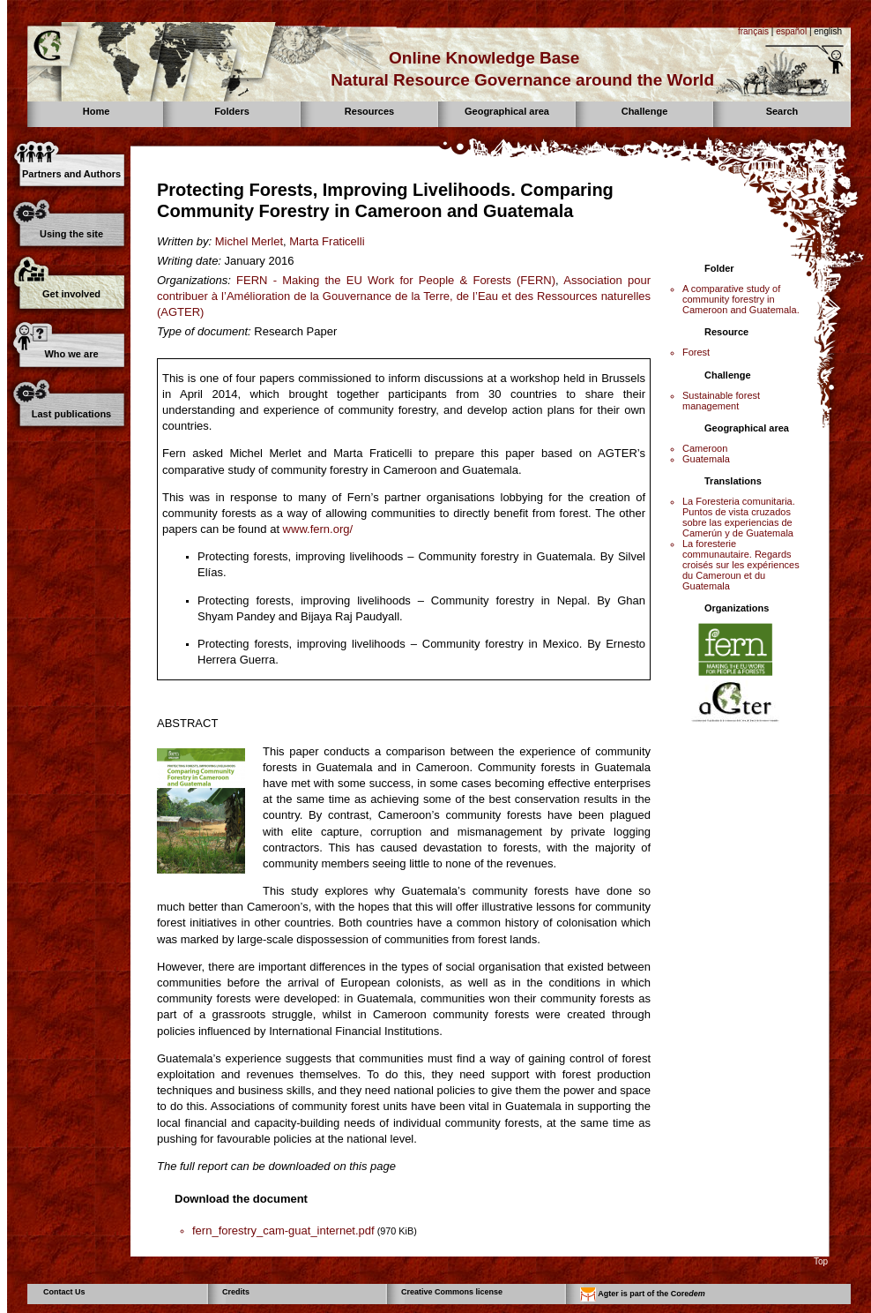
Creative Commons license (451, 1291)
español (791, 31)
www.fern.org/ (318, 529)
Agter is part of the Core (642, 1294)
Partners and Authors (71, 174)
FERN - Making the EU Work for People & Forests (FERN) (395, 280)
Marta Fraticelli (326, 241)
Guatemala (706, 459)
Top (821, 1261)
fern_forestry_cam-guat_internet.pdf (283, 1230)
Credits (235, 1291)
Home (96, 111)
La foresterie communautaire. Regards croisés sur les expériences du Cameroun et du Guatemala (741, 564)
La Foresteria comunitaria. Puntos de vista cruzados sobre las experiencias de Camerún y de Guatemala (738, 517)
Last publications (71, 414)
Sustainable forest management (721, 400)
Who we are (71, 354)
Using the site (71, 234)
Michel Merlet (249, 241)
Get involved (71, 294)
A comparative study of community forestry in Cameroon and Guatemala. (741, 299)
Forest (696, 352)
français (753, 31)
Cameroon (704, 448)
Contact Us (64, 1291)
